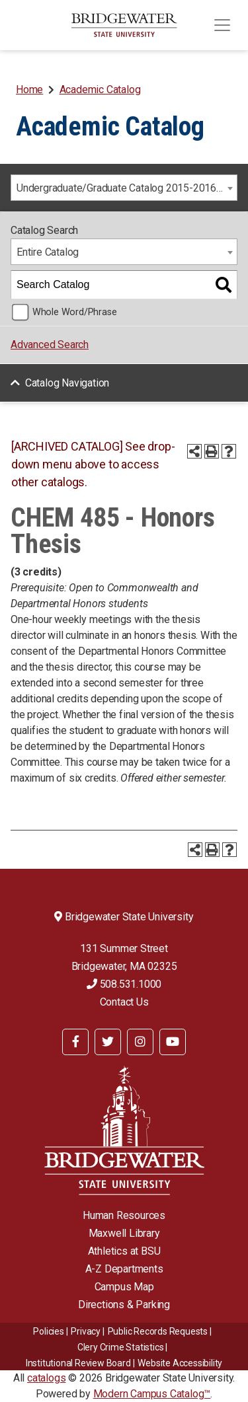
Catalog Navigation (67, 383)
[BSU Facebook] (75, 1042)
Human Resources (124, 1215)
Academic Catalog (100, 89)
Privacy (86, 1331)
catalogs (46, 1378)
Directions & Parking (124, 1304)
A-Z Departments (124, 1269)
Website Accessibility (180, 1363)
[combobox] (124, 187)
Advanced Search (50, 344)
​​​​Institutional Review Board (78, 1363)
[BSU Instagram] (140, 1042)
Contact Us (124, 1002)
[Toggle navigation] (222, 25)
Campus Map (124, 1286)
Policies (48, 1331)
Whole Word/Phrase (74, 312)
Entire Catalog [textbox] (48, 252)
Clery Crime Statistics (120, 1347)
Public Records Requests (158, 1331)
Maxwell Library (124, 1233)
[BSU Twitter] (108, 1042)
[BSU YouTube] (172, 1042)
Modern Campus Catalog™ (152, 1393)
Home (29, 89)
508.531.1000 (124, 984)
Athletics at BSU (124, 1251)
